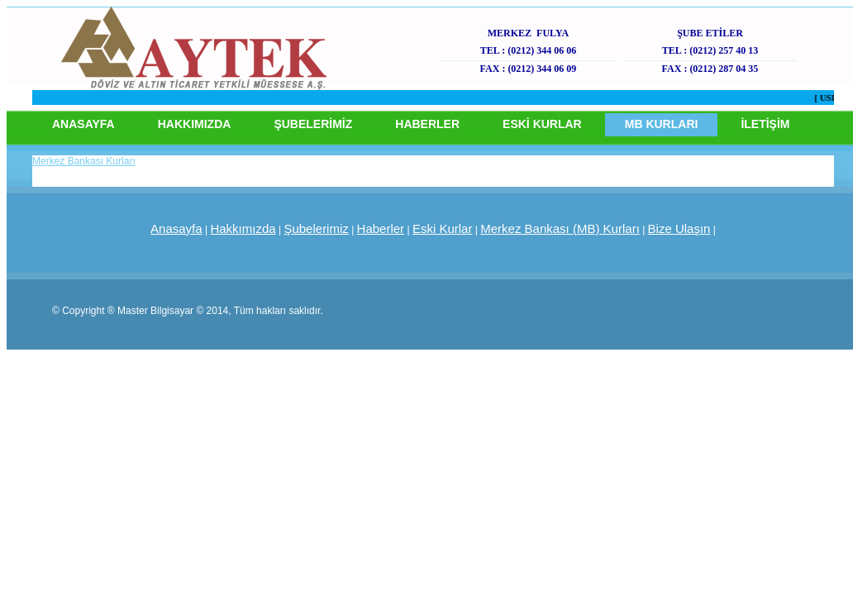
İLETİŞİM (765, 124)
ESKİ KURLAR (542, 124)
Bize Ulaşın (679, 228)
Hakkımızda (242, 228)
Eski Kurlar (442, 228)
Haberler (381, 228)
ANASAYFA (83, 124)
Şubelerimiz (316, 228)
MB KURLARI (661, 124)
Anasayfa (176, 228)
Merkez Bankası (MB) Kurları (560, 228)
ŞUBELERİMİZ (313, 124)
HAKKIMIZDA (194, 124)
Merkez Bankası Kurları (84, 161)
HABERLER (427, 124)
